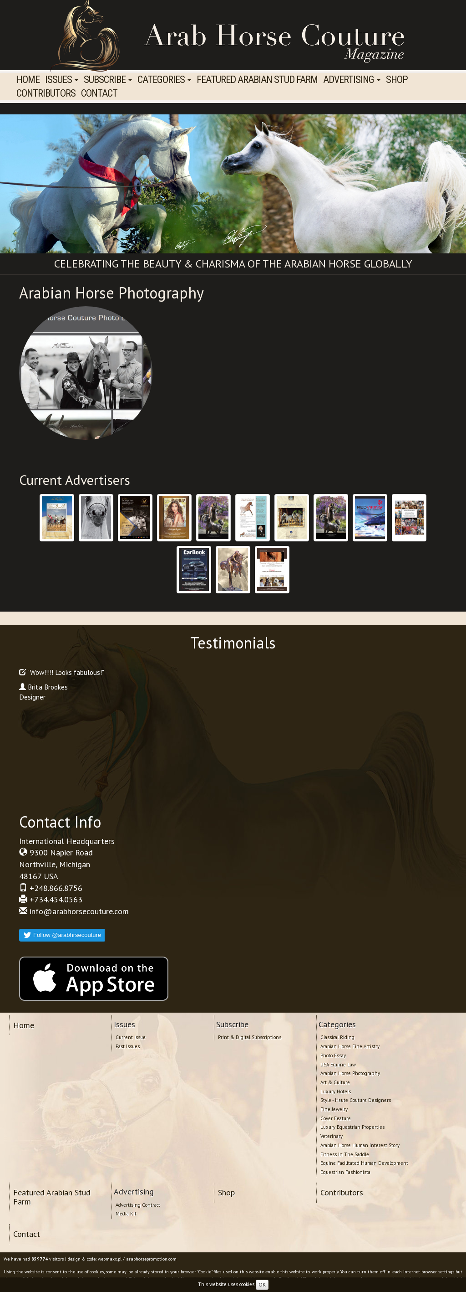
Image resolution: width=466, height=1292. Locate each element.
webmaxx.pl (110, 1259)
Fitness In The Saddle (344, 1154)
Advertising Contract (138, 1205)
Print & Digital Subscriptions (249, 1037)
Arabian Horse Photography (350, 1073)
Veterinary (331, 1136)
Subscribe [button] (108, 79)
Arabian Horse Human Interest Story (360, 1145)
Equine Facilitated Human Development (364, 1163)
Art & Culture (335, 1082)
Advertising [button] (351, 79)
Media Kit (126, 1213)
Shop (397, 79)
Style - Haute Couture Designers (355, 1100)
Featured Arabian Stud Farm (257, 79)
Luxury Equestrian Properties (352, 1127)
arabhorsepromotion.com (151, 1259)
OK (262, 1284)
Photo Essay (333, 1055)
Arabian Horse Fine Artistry (350, 1046)
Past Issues (128, 1046)
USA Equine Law (338, 1064)
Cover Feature (335, 1118)
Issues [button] (61, 79)
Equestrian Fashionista (345, 1172)
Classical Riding (337, 1037)
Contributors (46, 93)
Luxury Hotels (335, 1091)
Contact (99, 93)
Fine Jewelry (334, 1109)
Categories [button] (164, 79)
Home (28, 79)
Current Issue (131, 1037)
